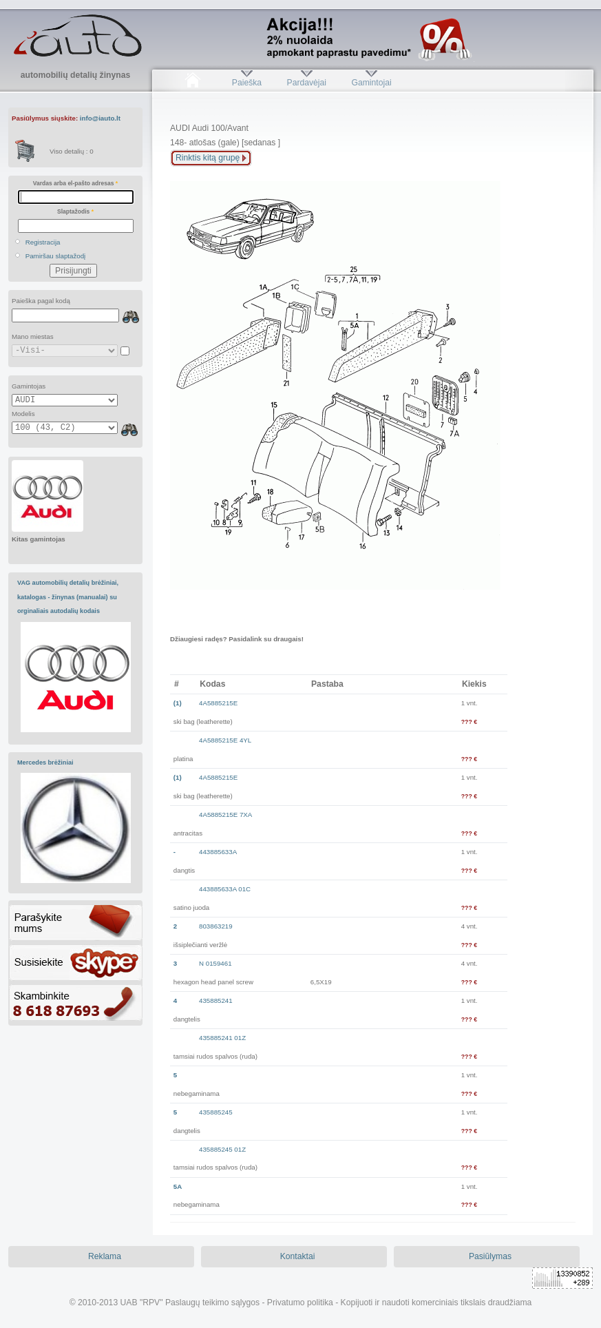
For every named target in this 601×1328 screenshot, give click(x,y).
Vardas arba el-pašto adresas (75, 183)
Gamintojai (371, 82)
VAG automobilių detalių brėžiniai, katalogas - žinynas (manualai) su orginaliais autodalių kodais (67, 596)
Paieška (247, 82)
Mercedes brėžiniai (45, 762)
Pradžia (192, 82)
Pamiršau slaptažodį (55, 256)
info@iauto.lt (100, 118)
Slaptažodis (75, 211)
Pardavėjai (306, 82)
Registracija (43, 242)
